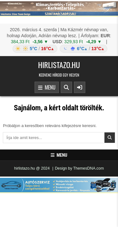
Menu (47, 87)
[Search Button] (66, 87)
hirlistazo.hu (59, 64)
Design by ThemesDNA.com (79, 168)
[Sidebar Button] (79, 87)
